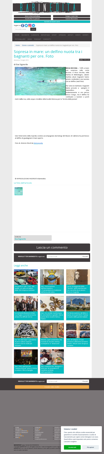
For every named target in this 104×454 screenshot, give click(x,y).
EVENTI (77, 35)
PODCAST (37, 39)
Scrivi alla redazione (60, 429)
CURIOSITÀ (35, 35)
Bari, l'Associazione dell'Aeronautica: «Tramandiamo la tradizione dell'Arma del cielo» (51, 289)
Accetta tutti (72, 447)
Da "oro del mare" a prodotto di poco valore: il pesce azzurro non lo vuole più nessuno (25, 342)
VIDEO (30, 39)
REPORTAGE (45, 35)
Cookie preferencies (41, 439)
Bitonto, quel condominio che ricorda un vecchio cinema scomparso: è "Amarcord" (51, 341)
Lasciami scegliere (70, 442)
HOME (17, 35)
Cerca (33, 29)
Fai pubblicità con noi (61, 431)
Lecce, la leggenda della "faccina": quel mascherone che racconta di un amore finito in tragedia (76, 289)
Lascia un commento (52, 247)
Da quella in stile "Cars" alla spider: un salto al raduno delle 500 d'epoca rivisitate (25, 288)
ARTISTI (70, 35)
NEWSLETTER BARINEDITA (31, 256)
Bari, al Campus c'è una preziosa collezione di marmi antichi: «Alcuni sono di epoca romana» (77, 342)
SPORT (54, 35)
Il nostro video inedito (52, 387)
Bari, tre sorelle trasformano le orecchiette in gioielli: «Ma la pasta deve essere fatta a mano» (52, 316)
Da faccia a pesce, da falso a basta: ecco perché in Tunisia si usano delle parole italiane (77, 315)
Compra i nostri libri (60, 437)
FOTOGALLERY (20, 39)
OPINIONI (62, 35)
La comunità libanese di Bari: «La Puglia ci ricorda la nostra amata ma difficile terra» (25, 315)
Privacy (37, 437)
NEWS (17, 437)
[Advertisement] (52, 118)
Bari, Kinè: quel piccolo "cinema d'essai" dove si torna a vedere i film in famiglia (26, 368)
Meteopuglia (38, 143)
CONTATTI (47, 39)
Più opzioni (90, 447)
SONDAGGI (38, 434)
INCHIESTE (25, 35)
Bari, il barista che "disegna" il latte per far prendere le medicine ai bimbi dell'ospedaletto (51, 369)
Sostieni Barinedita (60, 432)
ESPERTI (85, 35)
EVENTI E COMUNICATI (21, 432)
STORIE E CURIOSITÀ (21, 431)
